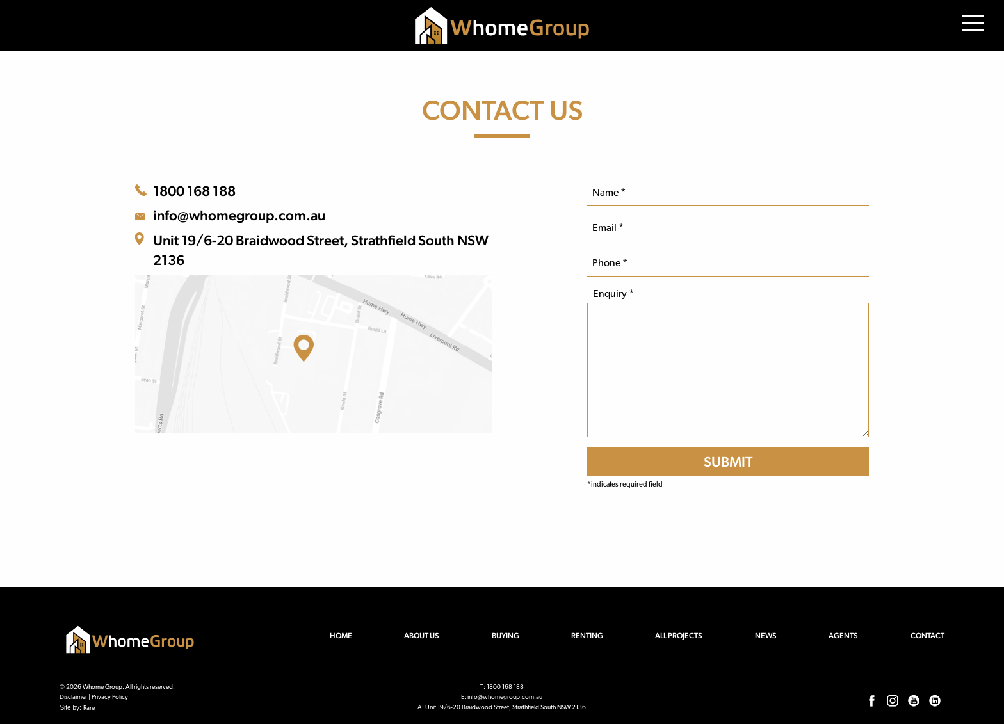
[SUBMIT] (728, 461)
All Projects (678, 635)
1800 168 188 (194, 190)
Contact (927, 635)
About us (421, 635)
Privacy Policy (110, 697)
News (766, 635)
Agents (843, 635)
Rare (89, 708)
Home (341, 635)
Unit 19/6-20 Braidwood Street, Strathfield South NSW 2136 (321, 250)
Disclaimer (73, 697)
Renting (587, 635)
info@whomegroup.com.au (239, 215)
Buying (505, 635)
